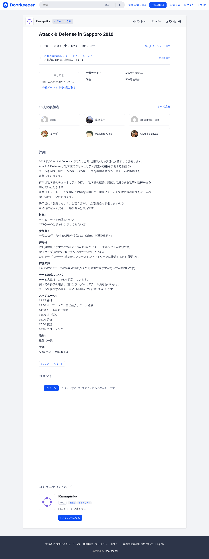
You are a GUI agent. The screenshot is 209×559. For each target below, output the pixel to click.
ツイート (58, 364)
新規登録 (175, 4)
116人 (62, 502)
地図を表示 (164, 58)
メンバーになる (62, 21)
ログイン (189, 4)
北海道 (72, 502)
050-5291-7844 (137, 4)
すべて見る (163, 106)
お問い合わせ (173, 21)
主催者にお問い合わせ (58, 544)
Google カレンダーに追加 (157, 46)
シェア (45, 364)
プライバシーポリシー (107, 544)
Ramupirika (43, 21)
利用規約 (88, 544)
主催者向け (158, 4)
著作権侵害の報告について (138, 544)
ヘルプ (77, 544)
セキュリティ (85, 502)
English (202, 4)
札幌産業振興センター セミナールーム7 (68, 56)
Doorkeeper (111, 551)
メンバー (156, 21)
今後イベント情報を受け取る (59, 87)
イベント (139, 21)
